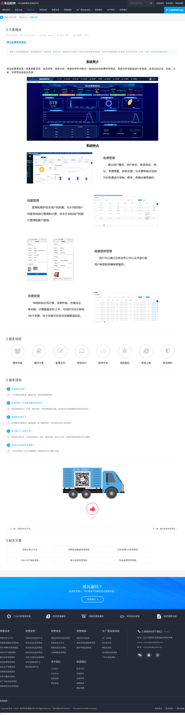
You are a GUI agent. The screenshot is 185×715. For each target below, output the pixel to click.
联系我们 (169, 3)
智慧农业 (55, 10)
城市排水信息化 (83, 638)
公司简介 (55, 669)
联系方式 (80, 669)
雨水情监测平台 (32, 667)
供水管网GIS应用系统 (127, 549)
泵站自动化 (107, 643)
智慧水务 (31, 10)
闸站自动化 (107, 648)
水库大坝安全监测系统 (34, 657)
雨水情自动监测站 (109, 652)
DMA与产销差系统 (30, 560)
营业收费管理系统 (127, 560)
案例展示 (98, 10)
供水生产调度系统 (7, 667)
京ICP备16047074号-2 (61, 709)
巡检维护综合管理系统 (9, 686)
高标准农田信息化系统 (60, 638)
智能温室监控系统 (58, 648)
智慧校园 (68, 10)
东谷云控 (18, 10)
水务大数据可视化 (7, 677)
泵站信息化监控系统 (33, 648)
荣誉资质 (55, 683)
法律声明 (80, 678)
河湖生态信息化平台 (33, 638)
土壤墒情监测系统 (58, 652)
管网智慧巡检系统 (7, 672)
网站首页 (6, 10)
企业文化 (55, 674)
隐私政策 (80, 683)
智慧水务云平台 (29, 549)
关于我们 (111, 10)
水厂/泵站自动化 (83, 10)
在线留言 (160, 3)
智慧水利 (43, 10)
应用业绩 (55, 678)
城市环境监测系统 (84, 648)
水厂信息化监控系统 (8, 681)
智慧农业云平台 (57, 643)
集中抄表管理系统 (78, 560)
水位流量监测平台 (32, 662)
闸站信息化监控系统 (33, 652)
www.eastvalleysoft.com (152, 647)
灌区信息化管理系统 (33, 643)
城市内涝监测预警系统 (86, 643)
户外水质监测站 (108, 657)
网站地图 (179, 3)
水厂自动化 (107, 638)
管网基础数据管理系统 (79, 549)
